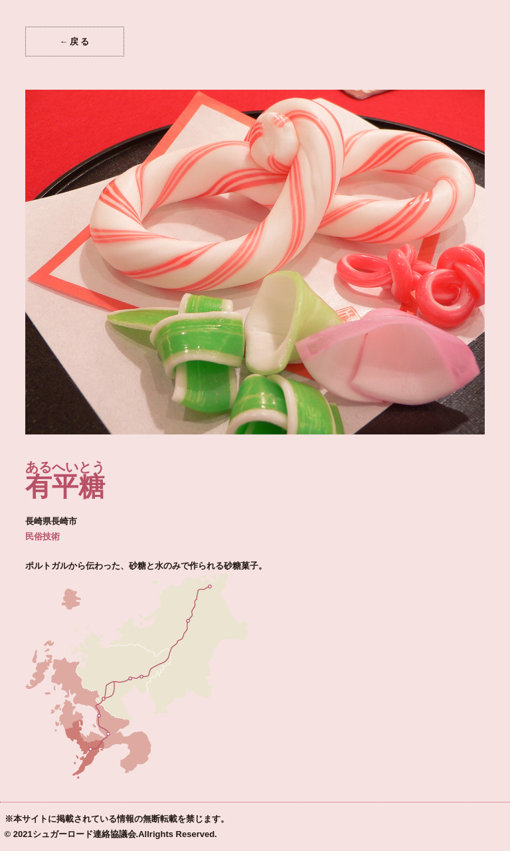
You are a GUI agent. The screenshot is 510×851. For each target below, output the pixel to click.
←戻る (74, 42)
